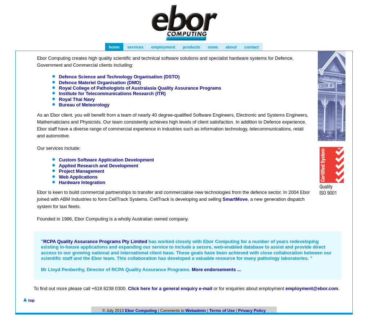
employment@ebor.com (311, 288)
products (191, 47)
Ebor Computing (141, 310)
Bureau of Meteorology (84, 105)
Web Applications (78, 177)
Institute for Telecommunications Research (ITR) (112, 93)
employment (163, 47)
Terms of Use (222, 310)
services (135, 47)
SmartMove (235, 199)
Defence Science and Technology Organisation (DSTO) (119, 76)
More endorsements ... (216, 269)
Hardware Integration (82, 182)
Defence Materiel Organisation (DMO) (100, 82)
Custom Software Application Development (106, 160)
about (231, 47)
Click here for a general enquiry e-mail (170, 288)
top (31, 300)
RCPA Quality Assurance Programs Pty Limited (95, 241)
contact (251, 47)
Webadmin (195, 310)
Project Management (81, 171)
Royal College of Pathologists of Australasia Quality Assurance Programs (140, 88)
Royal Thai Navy (77, 99)
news (213, 47)
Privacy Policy (252, 310)
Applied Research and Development (98, 165)
